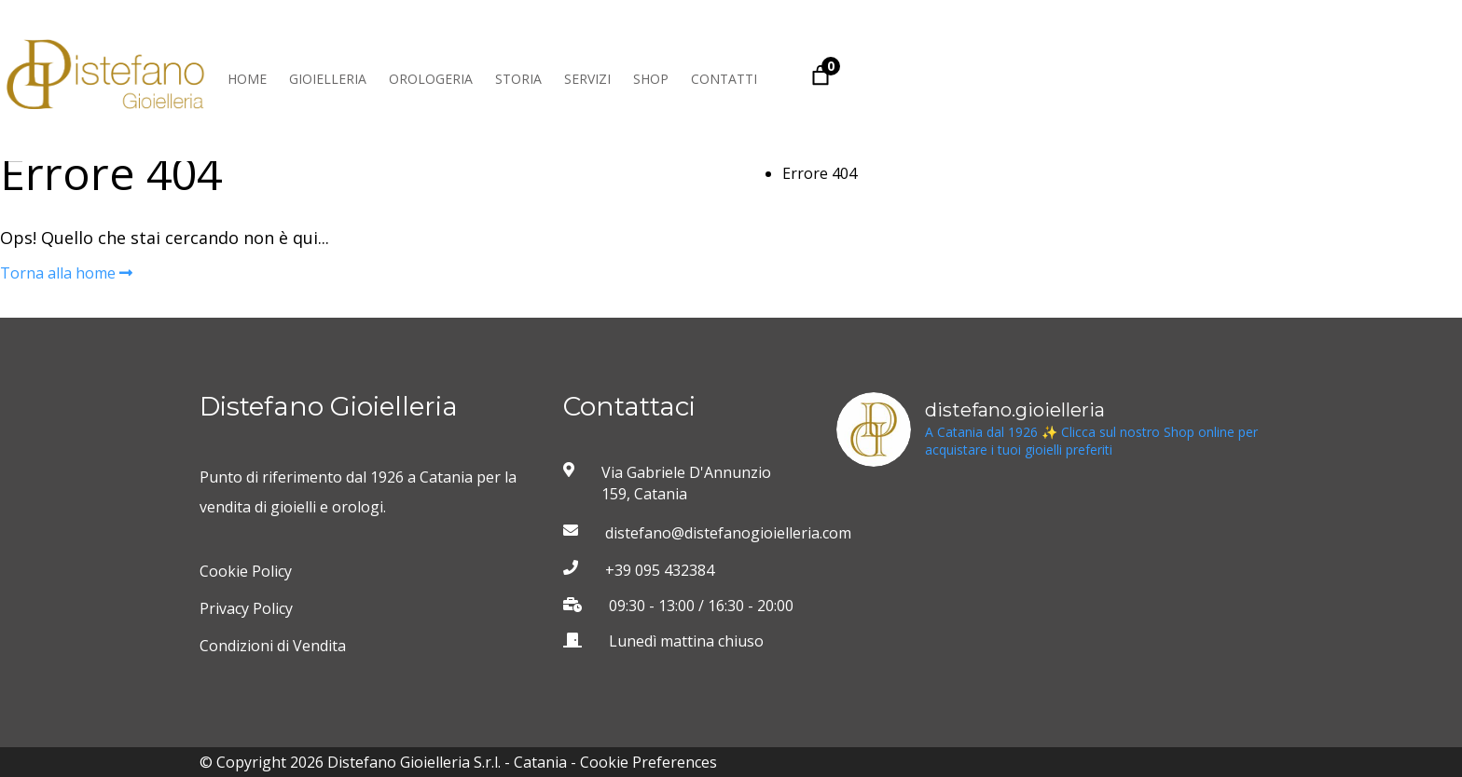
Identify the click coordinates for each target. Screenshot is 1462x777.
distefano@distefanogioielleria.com (704, 533)
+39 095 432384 (659, 570)
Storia (518, 79)
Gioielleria (327, 79)
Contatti (724, 79)
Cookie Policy (246, 571)
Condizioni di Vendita (273, 645)
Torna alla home (66, 273)
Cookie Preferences (648, 762)
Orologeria (431, 79)
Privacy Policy (246, 608)
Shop (651, 79)
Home (247, 79)
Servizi (587, 79)
